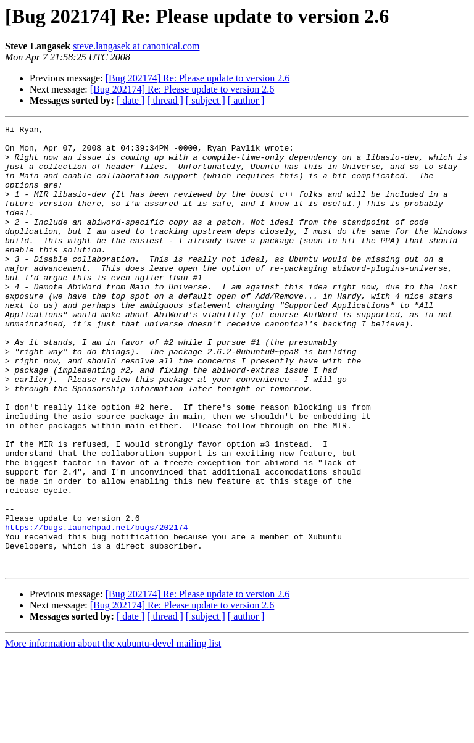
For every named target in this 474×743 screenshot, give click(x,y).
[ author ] (246, 100)
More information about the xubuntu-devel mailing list (113, 732)
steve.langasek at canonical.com (136, 46)
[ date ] (130, 100)
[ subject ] (205, 100)
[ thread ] (165, 100)
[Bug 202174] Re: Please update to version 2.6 (198, 78)
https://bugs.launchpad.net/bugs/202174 (96, 608)
